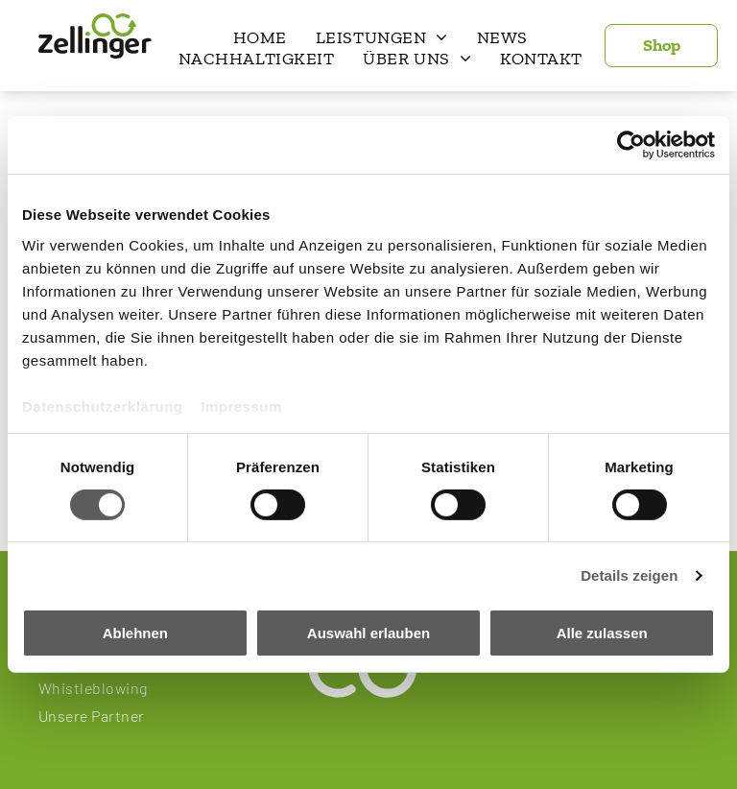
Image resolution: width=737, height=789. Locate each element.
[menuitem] (260, 37)
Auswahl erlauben (368, 633)
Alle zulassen (602, 633)
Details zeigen (629, 575)
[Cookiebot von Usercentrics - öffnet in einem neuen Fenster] (631, 145)
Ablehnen (135, 633)
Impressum (241, 405)
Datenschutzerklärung (102, 405)
